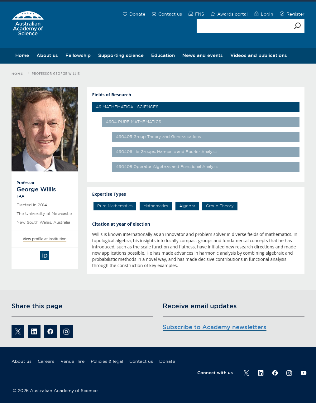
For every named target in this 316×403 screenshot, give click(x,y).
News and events (202, 55)
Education (163, 55)
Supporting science (121, 55)
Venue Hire (72, 361)
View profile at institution (44, 239)
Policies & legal (107, 361)
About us (47, 55)
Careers (46, 361)
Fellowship (78, 55)
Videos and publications (258, 55)
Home (22, 55)
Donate (167, 361)
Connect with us (215, 372)
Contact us (141, 361)
